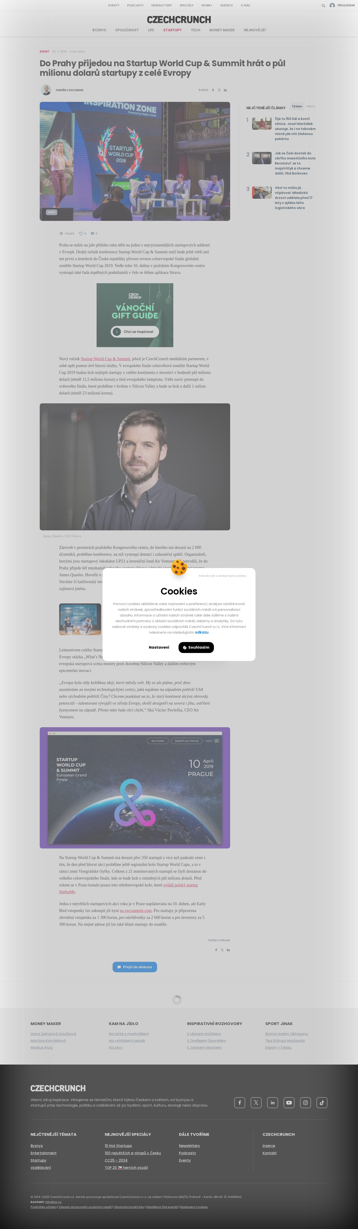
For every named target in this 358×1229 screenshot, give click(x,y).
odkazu (201, 632)
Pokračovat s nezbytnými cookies (222, 576)
